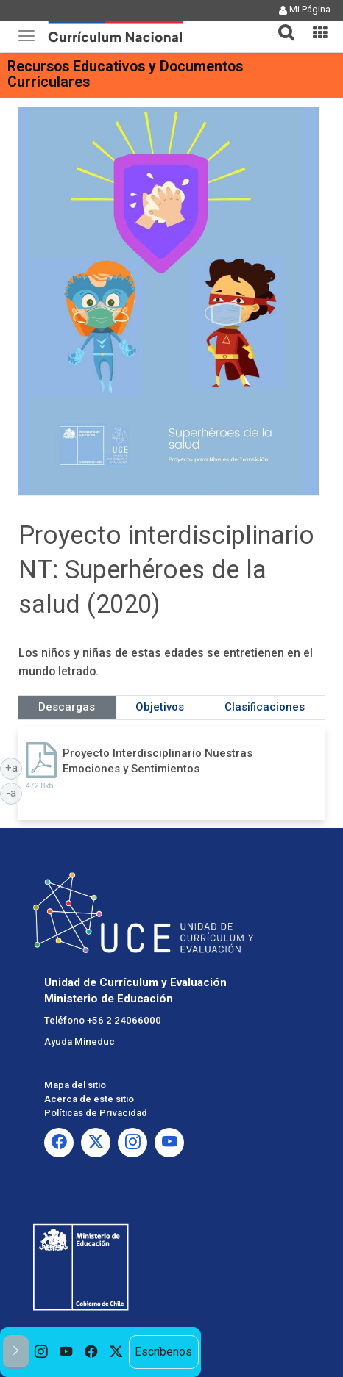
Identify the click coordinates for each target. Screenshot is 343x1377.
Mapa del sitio (75, 1084)
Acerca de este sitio (89, 1098)
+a (14, 767)
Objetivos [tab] (159, 706)
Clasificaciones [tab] (264, 706)
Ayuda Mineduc (79, 1041)
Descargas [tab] (66, 706)
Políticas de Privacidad (95, 1112)
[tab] (280, 24)
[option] (41, 1352)
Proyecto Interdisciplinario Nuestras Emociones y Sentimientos (157, 761)
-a (14, 792)
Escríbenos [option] (163, 1352)
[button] (280, 23)
